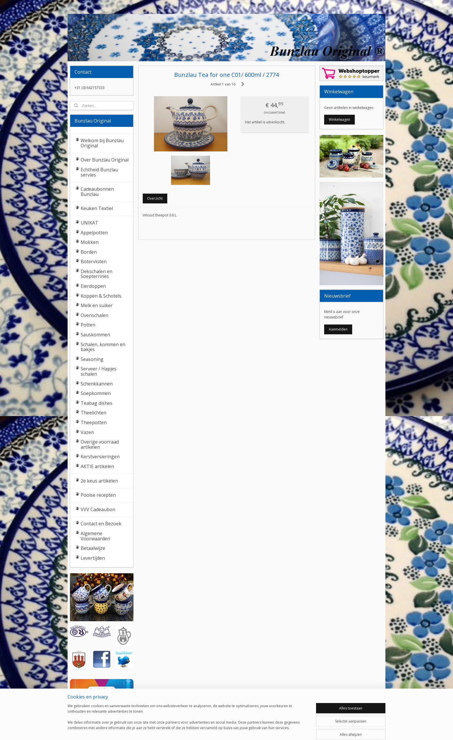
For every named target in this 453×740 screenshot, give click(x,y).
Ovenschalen (94, 315)
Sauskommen (95, 334)
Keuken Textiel (97, 208)
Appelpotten (94, 232)
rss (219, 729)
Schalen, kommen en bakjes (103, 347)
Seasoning (92, 359)
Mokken (90, 242)
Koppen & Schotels (101, 296)
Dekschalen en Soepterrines (96, 274)
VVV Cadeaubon (98, 509)
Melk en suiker (97, 305)
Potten (88, 325)
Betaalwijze (93, 548)
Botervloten (94, 261)
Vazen (87, 432)
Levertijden (93, 558)
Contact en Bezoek (101, 523)
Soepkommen (96, 393)
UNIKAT (89, 223)
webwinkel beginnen (241, 729)
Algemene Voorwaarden (95, 536)
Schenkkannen (97, 384)
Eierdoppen (93, 286)
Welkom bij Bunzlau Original (102, 143)
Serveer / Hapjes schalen (98, 371)
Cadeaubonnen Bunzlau (97, 191)
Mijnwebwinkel (291, 729)
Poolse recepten (98, 495)
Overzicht (155, 198)
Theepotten (94, 422)
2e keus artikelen (99, 481)
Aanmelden (338, 329)
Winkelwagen (339, 119)
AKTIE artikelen (97, 466)
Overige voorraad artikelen (100, 444)
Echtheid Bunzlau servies (99, 172)
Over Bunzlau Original (105, 160)
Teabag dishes (96, 403)
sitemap (206, 729)
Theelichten (93, 412)
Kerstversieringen (100, 456)
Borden (89, 252)
